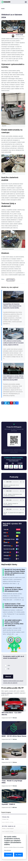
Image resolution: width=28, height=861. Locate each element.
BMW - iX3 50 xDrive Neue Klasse (14, 736)
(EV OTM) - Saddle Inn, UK (8, 826)
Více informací (7, 850)
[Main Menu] (25, 2)
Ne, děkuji (18, 854)
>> (18, 583)
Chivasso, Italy (5, 817)
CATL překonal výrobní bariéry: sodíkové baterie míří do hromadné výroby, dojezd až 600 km (13, 342)
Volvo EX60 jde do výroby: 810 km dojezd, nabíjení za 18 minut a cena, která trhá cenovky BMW (13, 377)
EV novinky (10, 280)
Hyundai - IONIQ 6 (8, 804)
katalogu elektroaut (7, 693)
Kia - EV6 (5, 759)
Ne (8, 668)
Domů (2, 8)
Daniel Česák (19, 34)
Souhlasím (9, 854)
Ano (9, 665)
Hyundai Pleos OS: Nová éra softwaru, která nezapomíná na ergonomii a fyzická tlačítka (12, 306)
